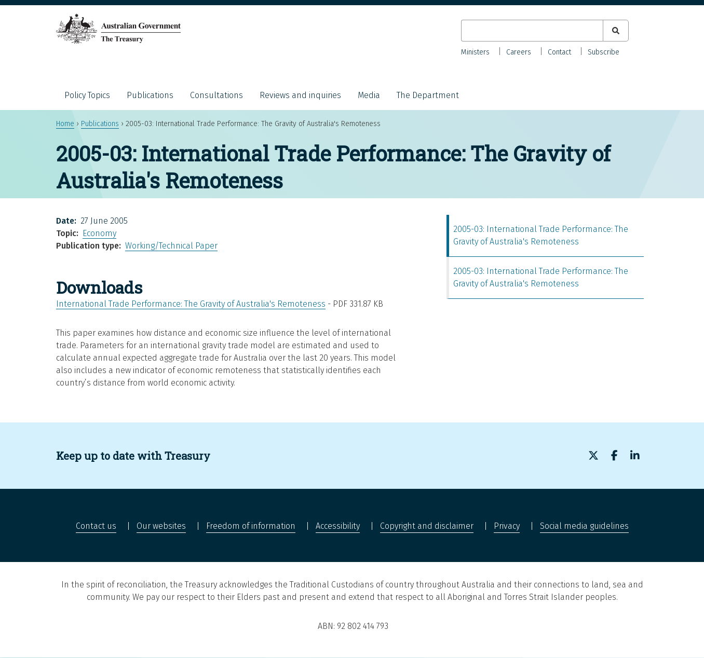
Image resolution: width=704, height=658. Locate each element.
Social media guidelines (584, 526)
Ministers (475, 52)
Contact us (96, 526)
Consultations (216, 95)
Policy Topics (87, 95)
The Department (428, 95)
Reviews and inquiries (300, 95)
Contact (559, 52)
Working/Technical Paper (171, 246)
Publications (150, 95)
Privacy (507, 526)
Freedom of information (250, 526)
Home (65, 123)
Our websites (161, 526)
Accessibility (338, 526)
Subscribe (603, 52)
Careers (518, 52)
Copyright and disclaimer (426, 526)
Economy (99, 233)
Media (369, 95)
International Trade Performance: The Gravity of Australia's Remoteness (191, 304)
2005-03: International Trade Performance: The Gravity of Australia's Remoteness (540, 235)
